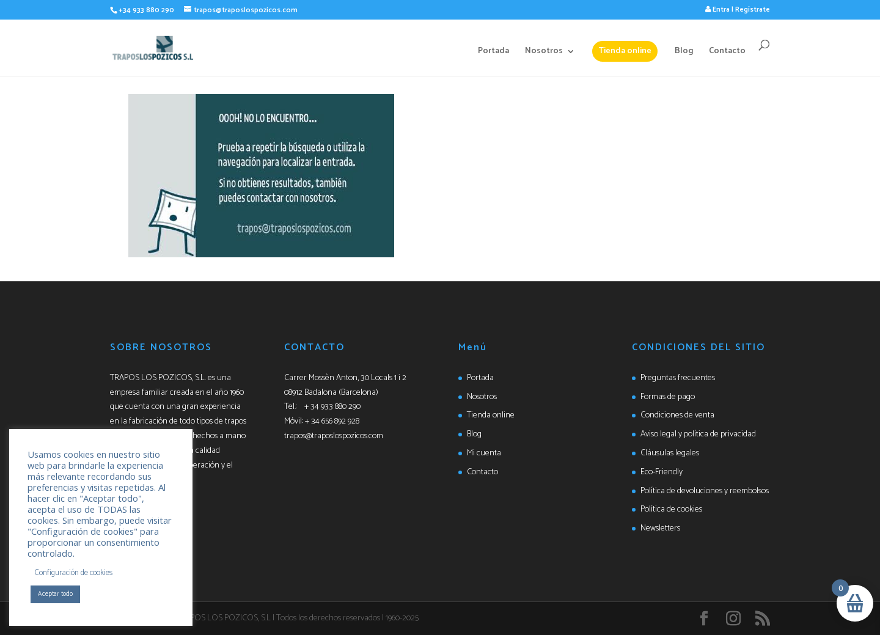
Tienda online (624, 51)
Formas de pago (667, 397)
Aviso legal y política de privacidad (698, 434)
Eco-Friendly (661, 472)
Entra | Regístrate (737, 9)
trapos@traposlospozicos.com (333, 436)
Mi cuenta (484, 453)
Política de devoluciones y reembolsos (704, 491)
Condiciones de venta (677, 415)
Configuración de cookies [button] (73, 573)
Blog (684, 52)
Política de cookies (671, 509)
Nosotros (544, 52)
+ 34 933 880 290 (332, 407)
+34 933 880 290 (146, 10)
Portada (493, 52)
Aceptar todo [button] (55, 594)
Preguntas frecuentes (677, 378)
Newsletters (660, 528)
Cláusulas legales (669, 453)
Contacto (727, 52)
